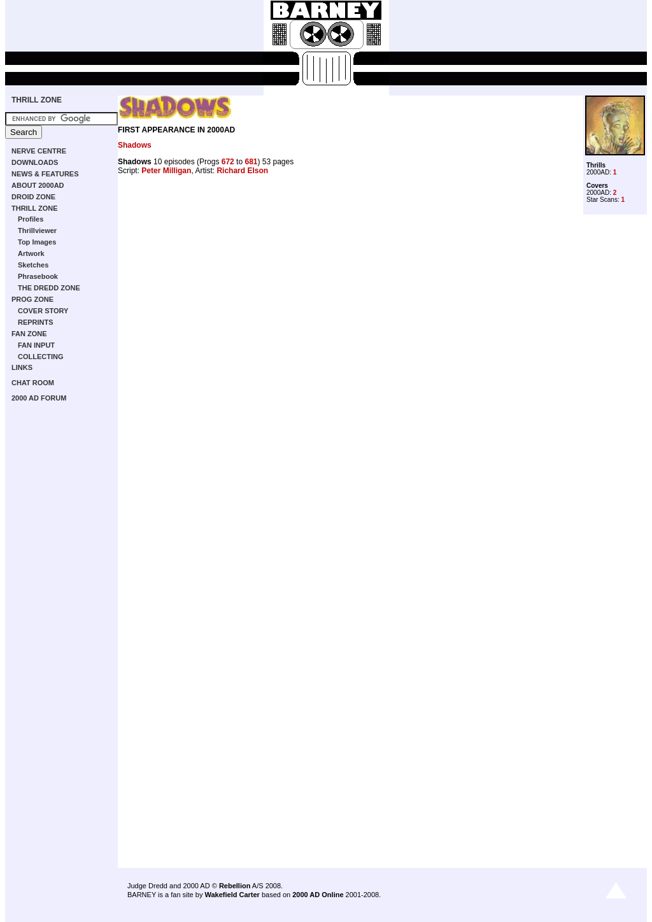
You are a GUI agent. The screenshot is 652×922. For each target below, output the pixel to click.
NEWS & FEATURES (45, 174)
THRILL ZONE (36, 100)
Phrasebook (38, 276)
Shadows (135, 145)
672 (228, 161)
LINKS (21, 367)
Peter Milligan (166, 170)
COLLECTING (41, 356)
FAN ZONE (29, 333)
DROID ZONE (33, 197)
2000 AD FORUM (38, 398)
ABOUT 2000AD (37, 185)
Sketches (33, 265)
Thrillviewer (37, 230)
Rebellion (235, 886)
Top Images (37, 242)
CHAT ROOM (32, 383)
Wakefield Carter (231, 894)
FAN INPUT (36, 345)
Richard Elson (242, 170)
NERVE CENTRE (38, 151)
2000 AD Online (317, 894)
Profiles (30, 219)
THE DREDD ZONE (49, 288)
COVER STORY (43, 311)
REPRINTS (35, 322)
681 (250, 161)
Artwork (31, 253)
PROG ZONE (32, 299)
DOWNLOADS (34, 162)
